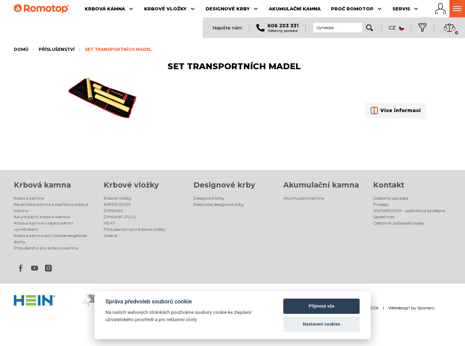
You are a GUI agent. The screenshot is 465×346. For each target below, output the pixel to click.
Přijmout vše (321, 306)
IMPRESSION (117, 204)
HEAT (109, 223)
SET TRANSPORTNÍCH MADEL (118, 49)
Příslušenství (57, 49)
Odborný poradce (390, 198)
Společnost (384, 216)
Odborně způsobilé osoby (398, 223)
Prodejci (381, 204)
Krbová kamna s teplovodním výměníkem (43, 226)
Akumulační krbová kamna (42, 216)
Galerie (110, 235)
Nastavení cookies (321, 324)
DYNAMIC (114, 210)
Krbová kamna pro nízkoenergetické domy (50, 238)
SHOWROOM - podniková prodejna (409, 210)
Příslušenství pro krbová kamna (46, 248)
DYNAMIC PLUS (120, 216)
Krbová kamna (42, 185)
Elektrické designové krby (218, 204)
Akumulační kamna (321, 185)
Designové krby (224, 185)
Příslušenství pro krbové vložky (134, 229)
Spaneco (425, 307)
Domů (21, 49)
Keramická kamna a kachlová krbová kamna (51, 207)
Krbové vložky (131, 185)
